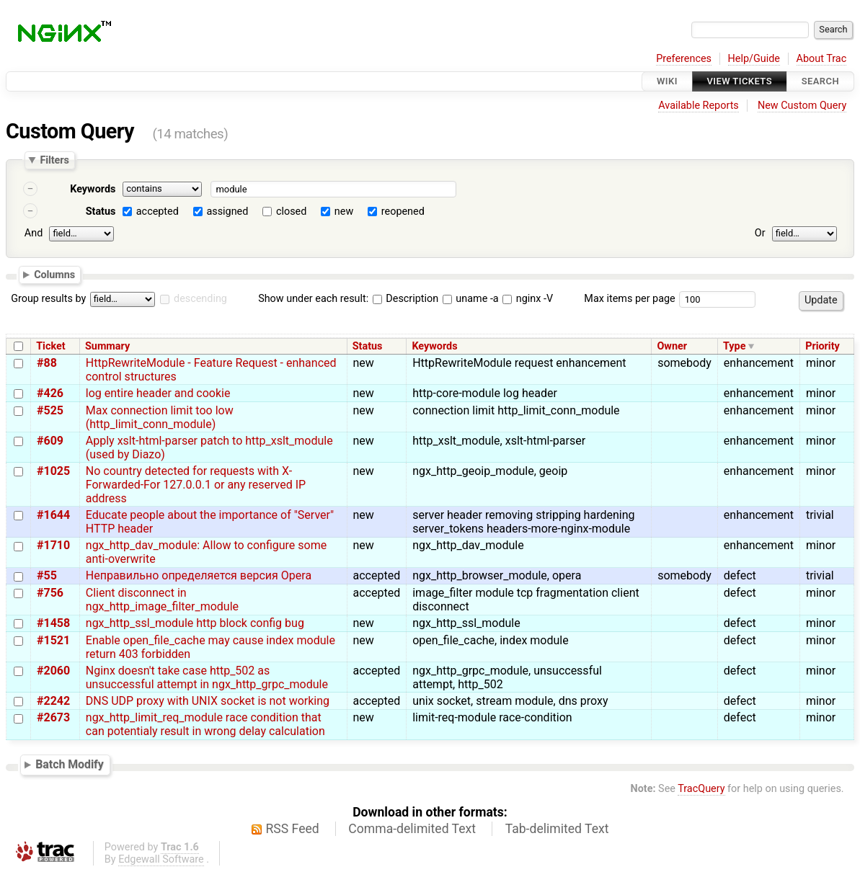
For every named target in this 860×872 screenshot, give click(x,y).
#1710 (53, 545)
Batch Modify (69, 764)
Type (734, 346)
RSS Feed (292, 829)
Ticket (50, 346)
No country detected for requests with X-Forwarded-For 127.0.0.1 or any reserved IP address (196, 484)
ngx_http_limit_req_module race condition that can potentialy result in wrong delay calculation (205, 724)
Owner (672, 346)
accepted (157, 211)
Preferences (684, 59)
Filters (54, 160)
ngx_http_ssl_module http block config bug (195, 623)
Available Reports (698, 105)
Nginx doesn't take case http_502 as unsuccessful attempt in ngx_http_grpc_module (207, 677)
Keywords (92, 189)
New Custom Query (802, 105)
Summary (107, 346)
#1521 (53, 640)
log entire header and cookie (158, 393)
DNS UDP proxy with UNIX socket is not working (207, 701)
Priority (822, 346)
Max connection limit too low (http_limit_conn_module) (160, 417)
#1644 (53, 515)
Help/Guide (754, 59)
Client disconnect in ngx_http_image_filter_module (162, 599)
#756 (50, 593)
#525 (50, 410)
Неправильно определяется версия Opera (198, 575)
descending (200, 299)
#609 (50, 441)
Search (820, 81)
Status (101, 211)
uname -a (471, 299)
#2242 (53, 701)
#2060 (53, 670)
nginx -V (527, 299)
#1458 (53, 623)
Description (405, 299)
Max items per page (629, 299)
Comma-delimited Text (412, 829)
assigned (227, 211)
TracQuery (701, 789)
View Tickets (739, 81)
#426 (50, 393)
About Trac (822, 59)
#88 (47, 363)
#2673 (53, 717)
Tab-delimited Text (557, 829)
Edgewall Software (161, 859)
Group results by (48, 299)
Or (760, 233)
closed (291, 211)
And (34, 233)
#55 (47, 575)
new (343, 211)
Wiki (667, 81)
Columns (54, 274)
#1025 (53, 471)
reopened (403, 211)
